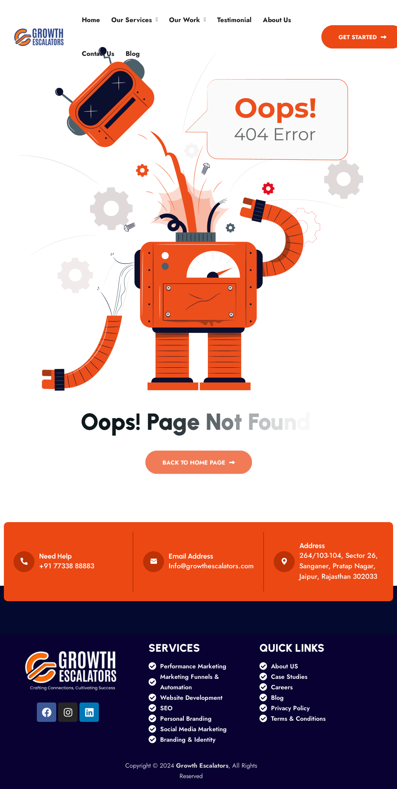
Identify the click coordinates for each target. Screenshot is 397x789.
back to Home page (198, 465)
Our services (131, 19)
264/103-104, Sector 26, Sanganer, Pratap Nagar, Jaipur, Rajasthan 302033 (338, 565)
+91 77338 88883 (66, 566)
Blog (133, 53)
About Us (277, 19)
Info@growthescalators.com (211, 566)
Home (91, 19)
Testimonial (234, 19)
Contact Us (98, 53)
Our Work (184, 19)
